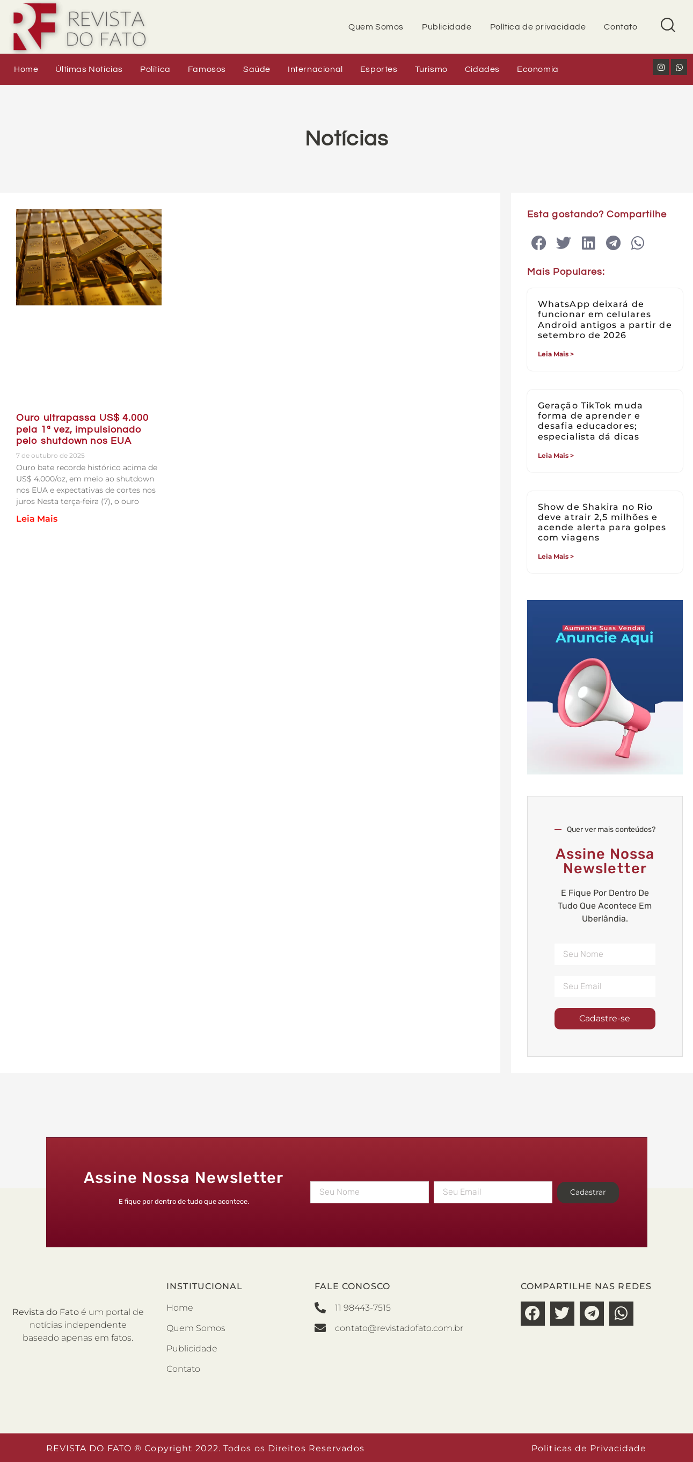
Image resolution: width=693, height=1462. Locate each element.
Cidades (482, 69)
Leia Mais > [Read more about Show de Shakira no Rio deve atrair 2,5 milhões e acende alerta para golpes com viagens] (556, 556)
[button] (539, 243)
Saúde (257, 69)
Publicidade (447, 27)
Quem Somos (376, 27)
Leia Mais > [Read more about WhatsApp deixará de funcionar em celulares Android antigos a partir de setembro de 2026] (556, 354)
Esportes (379, 69)
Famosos (207, 69)
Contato (620, 27)
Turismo (431, 69)
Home (26, 69)
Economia (538, 69)
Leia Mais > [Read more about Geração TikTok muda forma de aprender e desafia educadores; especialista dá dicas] (556, 455)
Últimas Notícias (89, 69)
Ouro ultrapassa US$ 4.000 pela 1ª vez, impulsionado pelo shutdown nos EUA (82, 429)
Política (155, 69)
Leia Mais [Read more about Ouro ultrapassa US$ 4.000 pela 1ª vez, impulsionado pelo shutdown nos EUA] (36, 519)
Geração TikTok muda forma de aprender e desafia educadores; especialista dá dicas (590, 421)
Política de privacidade (538, 27)
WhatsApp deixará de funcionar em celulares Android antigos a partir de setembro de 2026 (605, 319)
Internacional (315, 69)
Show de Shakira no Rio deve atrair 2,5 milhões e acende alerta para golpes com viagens (602, 522)
